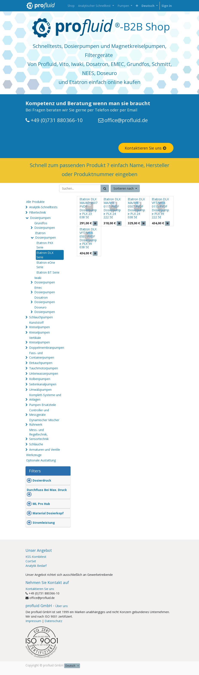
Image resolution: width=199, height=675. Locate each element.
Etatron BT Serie (47, 272)
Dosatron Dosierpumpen (44, 299)
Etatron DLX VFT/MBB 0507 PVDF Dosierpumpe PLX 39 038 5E (88, 238)
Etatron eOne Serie (45, 264)
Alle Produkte (35, 202)
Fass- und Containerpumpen (41, 355)
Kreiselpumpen (39, 332)
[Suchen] (105, 188)
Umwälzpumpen (40, 390)
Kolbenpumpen (39, 379)
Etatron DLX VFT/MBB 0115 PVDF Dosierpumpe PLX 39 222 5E (160, 208)
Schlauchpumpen (41, 317)
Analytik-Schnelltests (43, 207)
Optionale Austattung (41, 460)
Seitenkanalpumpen (42, 384)
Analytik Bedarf (36, 566)
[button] (137, 6)
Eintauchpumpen (40, 363)
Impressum (33, 621)
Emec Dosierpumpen (44, 290)
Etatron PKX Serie (44, 245)
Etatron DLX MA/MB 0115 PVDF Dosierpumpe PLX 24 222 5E (112, 208)
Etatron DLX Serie (44, 255)
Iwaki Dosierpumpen (44, 280)
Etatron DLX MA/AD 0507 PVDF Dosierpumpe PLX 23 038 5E (88, 208)
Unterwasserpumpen (43, 373)
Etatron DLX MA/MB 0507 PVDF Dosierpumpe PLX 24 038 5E (136, 208)
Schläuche (36, 444)
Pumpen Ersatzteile (42, 405)
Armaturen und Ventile (44, 450)
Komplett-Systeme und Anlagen (45, 397)
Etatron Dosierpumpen (45, 235)
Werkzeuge (34, 455)
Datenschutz (53, 621)
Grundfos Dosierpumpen (44, 225)
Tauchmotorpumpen (43, 368)
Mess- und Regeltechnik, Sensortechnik (39, 434)
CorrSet (31, 561)
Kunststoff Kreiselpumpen (39, 324)
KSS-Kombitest (36, 557)
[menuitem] (71, 6)
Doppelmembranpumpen (46, 348)
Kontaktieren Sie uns (146, 148)
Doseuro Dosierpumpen (44, 309)
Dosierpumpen (40, 218)
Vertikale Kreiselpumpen (39, 340)
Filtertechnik (37, 212)
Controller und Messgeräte (39, 412)
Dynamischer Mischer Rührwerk (44, 422)
